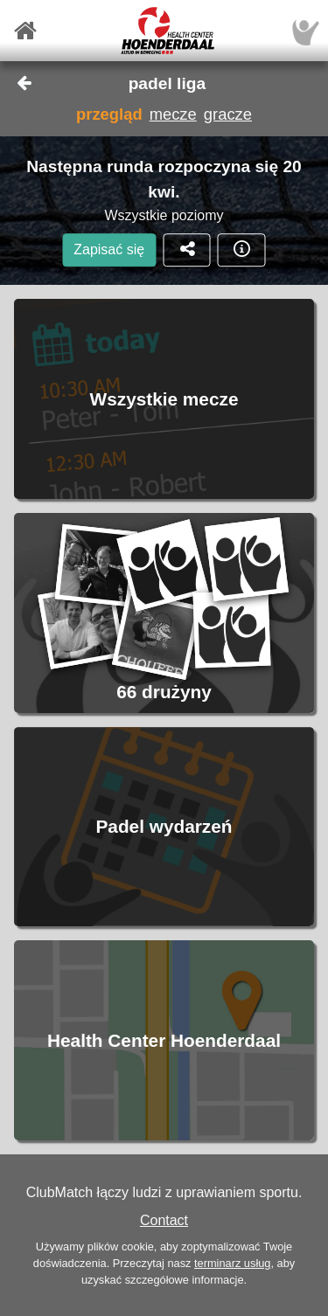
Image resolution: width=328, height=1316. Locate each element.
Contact (164, 1220)
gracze (228, 114)
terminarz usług (232, 1263)
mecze (173, 114)
